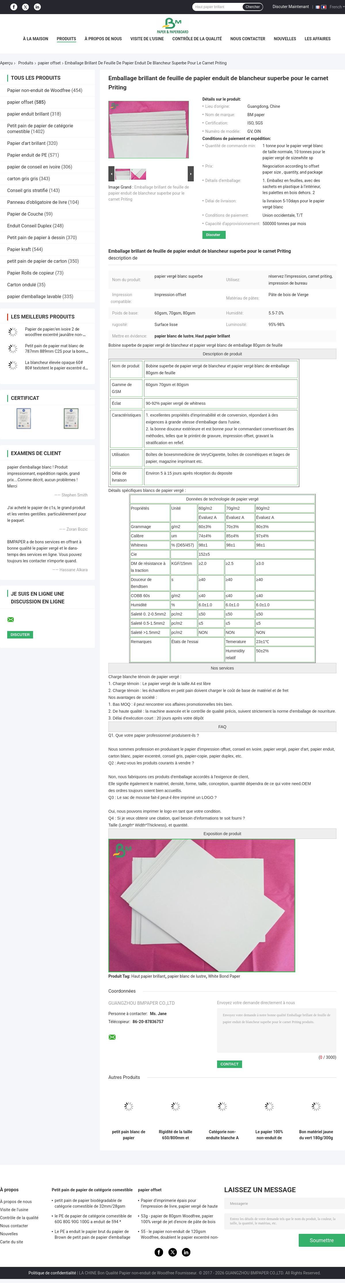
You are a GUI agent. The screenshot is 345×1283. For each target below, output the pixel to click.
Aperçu (6, 63)
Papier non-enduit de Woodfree (38, 90)
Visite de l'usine (147, 39)
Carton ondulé (21, 284)
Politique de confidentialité (52, 1273)
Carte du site (11, 1242)
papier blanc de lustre (187, 976)
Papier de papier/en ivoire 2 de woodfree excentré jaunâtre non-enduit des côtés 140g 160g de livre (57, 334)
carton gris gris (22, 178)
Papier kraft (19, 249)
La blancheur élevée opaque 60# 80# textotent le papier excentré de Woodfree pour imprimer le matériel (56, 368)
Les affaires (318, 39)
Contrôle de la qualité (197, 39)
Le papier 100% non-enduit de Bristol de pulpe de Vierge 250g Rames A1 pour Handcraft (269, 1134)
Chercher (253, 7)
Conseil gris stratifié (27, 190)
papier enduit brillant (28, 114)
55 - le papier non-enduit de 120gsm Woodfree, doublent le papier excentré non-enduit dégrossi (179, 1235)
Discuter (213, 235)
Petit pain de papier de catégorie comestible (92, 1190)
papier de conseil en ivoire (33, 167)
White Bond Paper (224, 976)
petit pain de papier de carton (37, 261)
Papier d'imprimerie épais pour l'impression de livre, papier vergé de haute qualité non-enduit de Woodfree (179, 1204)
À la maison (35, 39)
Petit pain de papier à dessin (36, 237)
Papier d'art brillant (26, 143)
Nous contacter (247, 39)
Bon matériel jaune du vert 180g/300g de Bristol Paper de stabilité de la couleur (316, 1134)
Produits (66, 39)
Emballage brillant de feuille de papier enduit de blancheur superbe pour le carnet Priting (148, 193)
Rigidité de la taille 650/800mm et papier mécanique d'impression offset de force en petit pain (175, 1134)
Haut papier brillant (148, 976)
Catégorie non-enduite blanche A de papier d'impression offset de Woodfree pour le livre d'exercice (222, 1134)
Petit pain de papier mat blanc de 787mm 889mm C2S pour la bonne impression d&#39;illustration (56, 351)
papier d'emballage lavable (34, 296)
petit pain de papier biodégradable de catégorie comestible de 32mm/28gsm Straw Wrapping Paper (90, 1204)
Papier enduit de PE (27, 155)
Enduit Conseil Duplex (29, 226)
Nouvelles (285, 39)
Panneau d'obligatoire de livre (37, 202)
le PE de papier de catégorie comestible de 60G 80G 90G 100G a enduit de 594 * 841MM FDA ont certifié (93, 1220)
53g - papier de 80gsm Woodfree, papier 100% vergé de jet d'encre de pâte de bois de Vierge (178, 1220)
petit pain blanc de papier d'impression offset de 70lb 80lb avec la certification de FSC (129, 1134)
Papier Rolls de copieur (30, 273)
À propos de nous (103, 39)
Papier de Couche (25, 214)
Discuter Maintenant (291, 6)
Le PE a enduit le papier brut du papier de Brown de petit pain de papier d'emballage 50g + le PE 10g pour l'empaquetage (92, 1235)
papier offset (49, 63)
